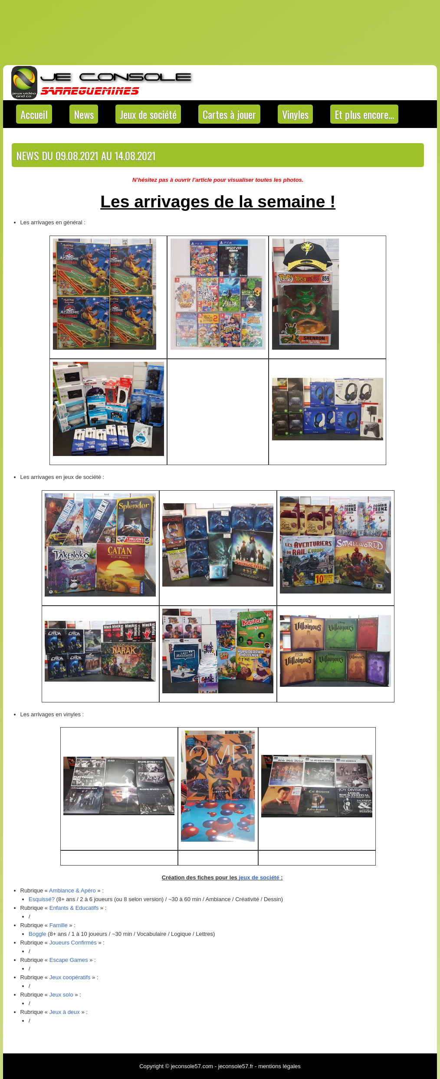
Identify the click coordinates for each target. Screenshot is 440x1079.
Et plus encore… (364, 114)
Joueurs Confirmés (73, 942)
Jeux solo (61, 994)
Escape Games (68, 960)
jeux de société (259, 877)
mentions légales (279, 1066)
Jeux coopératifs (70, 977)
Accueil (34, 114)
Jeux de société (148, 114)
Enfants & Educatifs (74, 908)
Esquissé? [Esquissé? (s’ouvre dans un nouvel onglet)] (42, 899)
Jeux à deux (64, 1012)
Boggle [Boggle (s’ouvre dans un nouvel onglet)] (37, 934)
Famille (58, 925)
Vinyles (295, 114)
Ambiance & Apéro (72, 890)
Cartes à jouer (229, 114)
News (84, 114)
